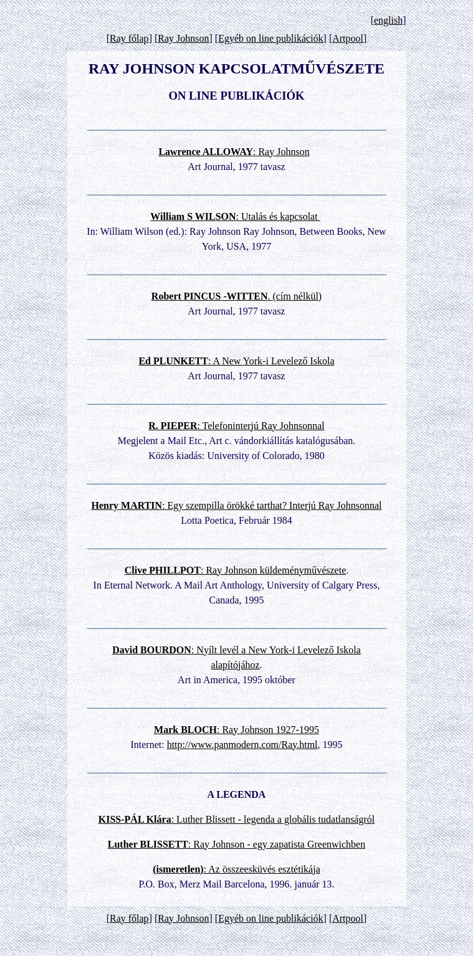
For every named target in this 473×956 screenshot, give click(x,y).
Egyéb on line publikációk (270, 38)
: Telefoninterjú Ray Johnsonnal (236, 425)
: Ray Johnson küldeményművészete (235, 570)
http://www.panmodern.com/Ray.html (242, 744)
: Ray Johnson (233, 151)
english (388, 20)
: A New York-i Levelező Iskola (236, 361)
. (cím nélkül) (236, 296)
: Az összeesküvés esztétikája (236, 869)
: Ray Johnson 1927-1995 (236, 729)
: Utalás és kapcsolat (235, 216)
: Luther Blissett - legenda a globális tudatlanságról (236, 819)
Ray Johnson (183, 38)
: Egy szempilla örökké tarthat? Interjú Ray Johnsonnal (236, 505)
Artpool (347, 38)
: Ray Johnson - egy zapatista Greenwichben (236, 844)
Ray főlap (129, 38)
